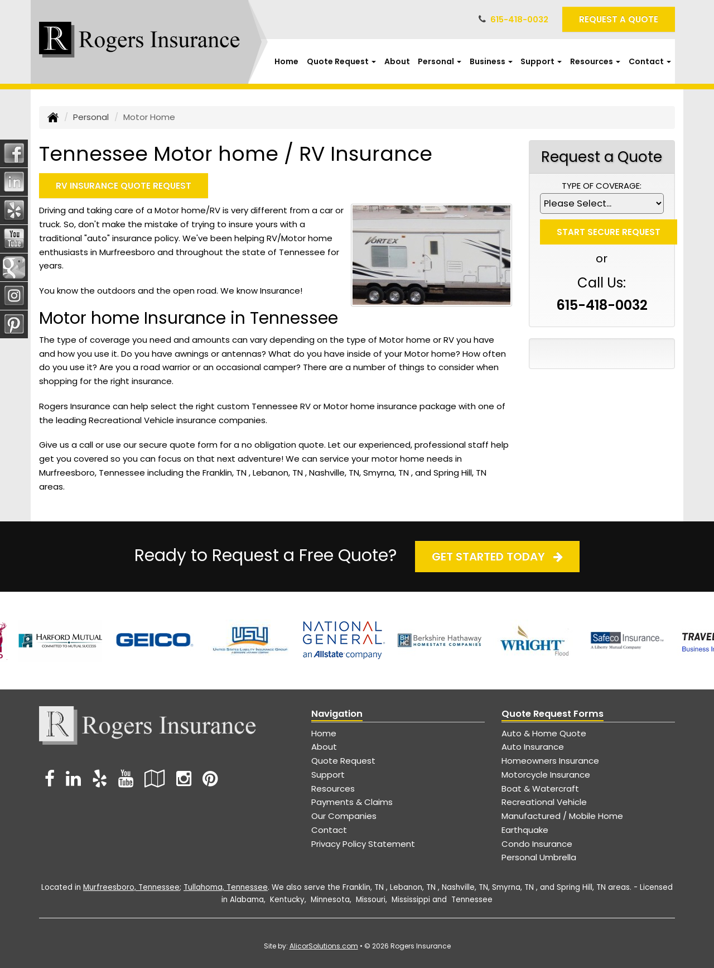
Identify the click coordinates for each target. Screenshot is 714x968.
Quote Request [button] (341, 61)
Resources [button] (595, 61)
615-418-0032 (519, 19)
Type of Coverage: (601, 185)
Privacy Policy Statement (363, 844)
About (397, 61)
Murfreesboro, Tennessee (131, 887)
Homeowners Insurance (550, 760)
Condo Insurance (536, 844)
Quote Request (343, 760)
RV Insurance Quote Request (123, 185)
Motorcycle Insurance (545, 774)
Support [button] (541, 61)
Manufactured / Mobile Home (562, 816)
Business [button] (491, 61)
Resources (333, 788)
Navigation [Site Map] (337, 713)
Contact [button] (650, 61)
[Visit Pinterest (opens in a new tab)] (210, 778)
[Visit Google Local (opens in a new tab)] (155, 778)
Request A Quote (618, 19)
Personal (91, 117)
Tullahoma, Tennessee (226, 887)
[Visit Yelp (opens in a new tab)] (99, 778)
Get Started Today (497, 556)
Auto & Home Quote (543, 733)
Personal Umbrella (538, 857)
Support (328, 774)
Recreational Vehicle (544, 802)
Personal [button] (439, 61)
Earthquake (524, 830)
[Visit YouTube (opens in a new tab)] (126, 778)
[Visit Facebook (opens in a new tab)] (49, 778)
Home (286, 61)
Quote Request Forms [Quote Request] (552, 713)
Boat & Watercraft (540, 788)
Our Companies (344, 816)
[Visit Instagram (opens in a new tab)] (184, 778)
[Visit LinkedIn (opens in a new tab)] (73, 778)
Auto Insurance (532, 747)
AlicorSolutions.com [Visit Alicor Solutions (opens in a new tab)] (324, 946)
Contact (329, 830)
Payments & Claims (352, 802)
